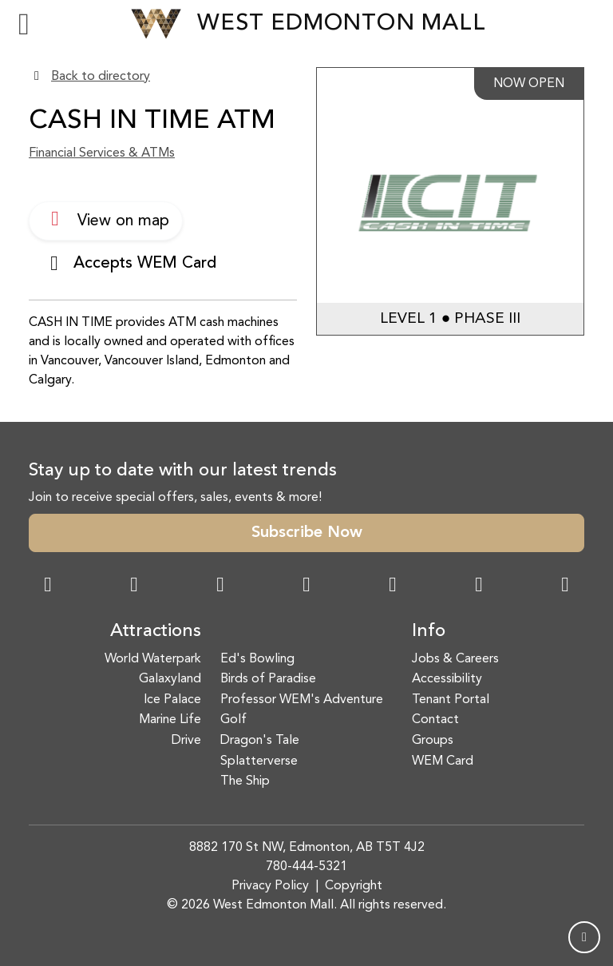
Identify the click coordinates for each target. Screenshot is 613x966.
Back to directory (100, 76)
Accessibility (447, 679)
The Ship (245, 781)
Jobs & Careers (455, 659)
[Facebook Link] (48, 586)
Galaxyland (170, 679)
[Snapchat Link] (220, 586)
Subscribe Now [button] (306, 533)
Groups (432, 740)
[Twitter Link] (306, 586)
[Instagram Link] (134, 586)
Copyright (353, 886)
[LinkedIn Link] (565, 586)
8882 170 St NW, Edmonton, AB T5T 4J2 (307, 847)
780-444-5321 (306, 867)
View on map (105, 219)
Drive (186, 740)
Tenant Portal (450, 700)
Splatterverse (259, 761)
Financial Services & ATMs (102, 153)
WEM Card (442, 761)
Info (428, 631)
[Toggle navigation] (24, 24)
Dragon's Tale (259, 740)
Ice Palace (172, 700)
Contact (435, 720)
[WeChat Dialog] (393, 586)
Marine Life (170, 720)
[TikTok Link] (479, 586)
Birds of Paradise (268, 679)
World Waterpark (153, 659)
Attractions (155, 631)
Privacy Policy (270, 886)
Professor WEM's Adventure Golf (301, 710)
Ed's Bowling (257, 659)
